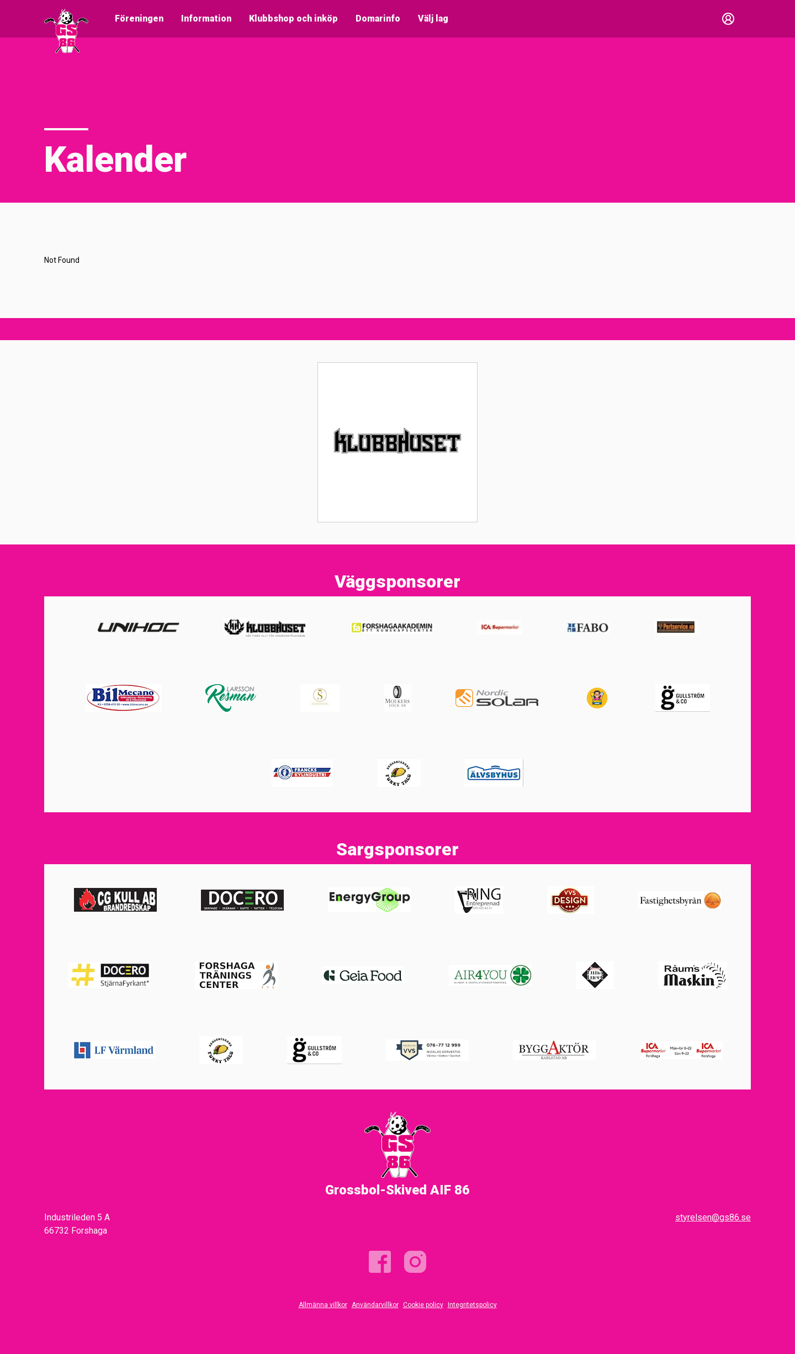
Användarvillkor (375, 1305)
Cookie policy (423, 1305)
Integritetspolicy (472, 1305)
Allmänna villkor (323, 1305)
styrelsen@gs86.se (713, 1217)
